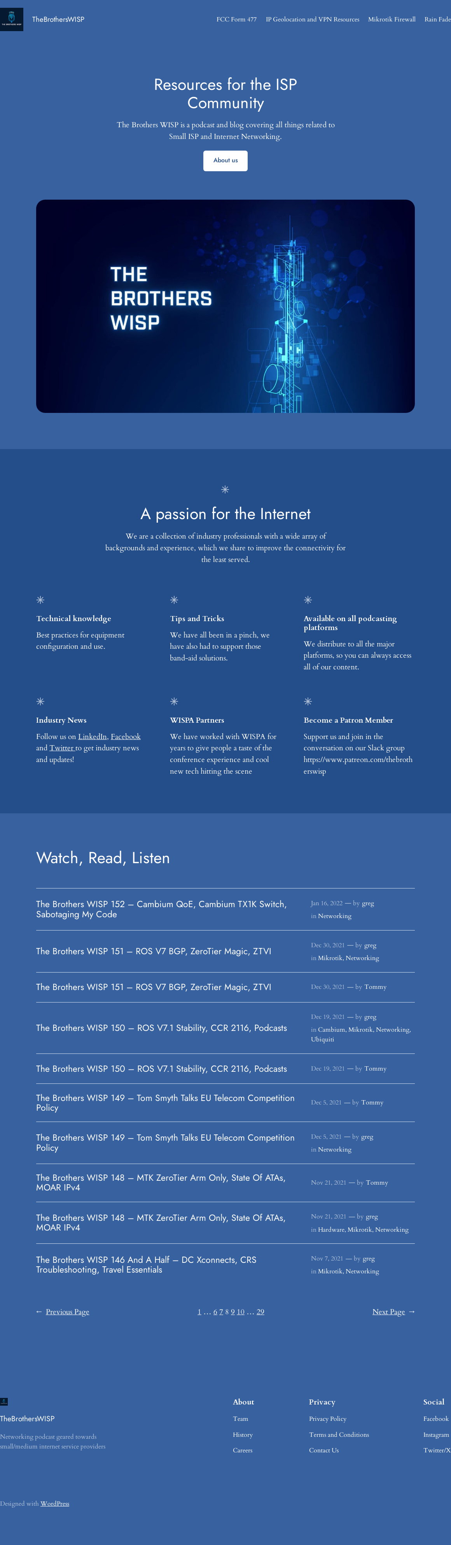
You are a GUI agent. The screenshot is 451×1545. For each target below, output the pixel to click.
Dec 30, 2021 (328, 945)
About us (225, 160)
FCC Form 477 (237, 19)
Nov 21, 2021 (328, 1182)
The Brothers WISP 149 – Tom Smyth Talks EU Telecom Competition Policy (165, 1103)
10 (241, 1312)
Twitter (62, 748)
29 (260, 1312)
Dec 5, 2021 (326, 1102)
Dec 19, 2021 (328, 1017)
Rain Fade (438, 19)
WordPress (54, 1503)
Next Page (393, 1312)
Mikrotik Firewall (392, 19)
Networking (334, 916)
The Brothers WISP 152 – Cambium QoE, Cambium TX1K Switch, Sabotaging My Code (161, 909)
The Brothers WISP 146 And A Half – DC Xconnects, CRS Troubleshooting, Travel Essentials (146, 1265)
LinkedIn (92, 737)
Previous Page (62, 1312)
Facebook (126, 737)
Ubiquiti (322, 1039)
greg (368, 903)
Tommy (375, 987)
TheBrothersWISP (58, 19)
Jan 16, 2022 (327, 903)
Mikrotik (330, 958)
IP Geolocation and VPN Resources (312, 19)
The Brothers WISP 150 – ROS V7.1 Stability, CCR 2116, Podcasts (161, 1028)
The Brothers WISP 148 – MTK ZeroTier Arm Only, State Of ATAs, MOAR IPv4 (161, 1183)
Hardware (331, 1229)
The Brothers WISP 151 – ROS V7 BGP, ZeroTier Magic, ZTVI (153, 951)
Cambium (331, 1029)
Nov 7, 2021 (327, 1258)
